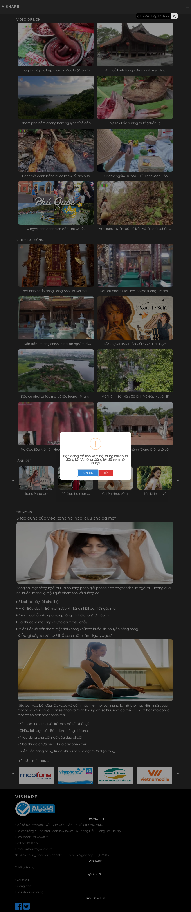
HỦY (106, 472)
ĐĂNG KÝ (88, 472)
